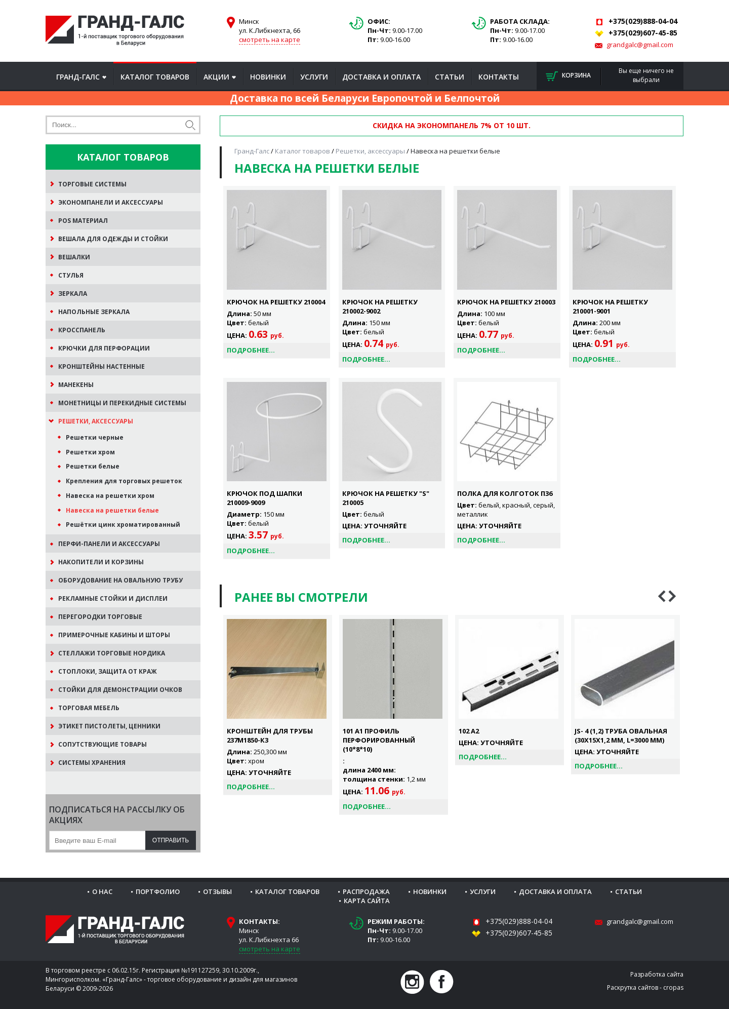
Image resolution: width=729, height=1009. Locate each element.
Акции (216, 77)
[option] (277, 705)
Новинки (268, 77)
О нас (102, 891)
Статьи (449, 77)
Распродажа (366, 891)
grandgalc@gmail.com (639, 44)
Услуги (314, 77)
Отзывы (217, 891)
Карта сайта (367, 900)
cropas (673, 987)
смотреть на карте (269, 39)
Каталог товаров (154, 77)
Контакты (498, 77)
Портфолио (158, 891)
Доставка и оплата (381, 77)
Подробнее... (251, 350)
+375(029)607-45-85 (518, 933)
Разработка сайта (656, 974)
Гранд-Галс (78, 77)
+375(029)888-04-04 (518, 921)
